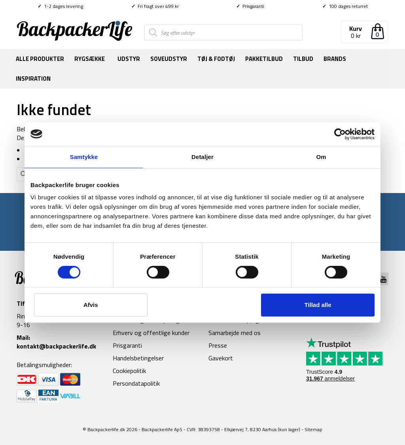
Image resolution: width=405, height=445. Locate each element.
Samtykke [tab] (84, 156)
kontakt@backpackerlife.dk (56, 346)
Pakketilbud (264, 58)
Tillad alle (317, 304)
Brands (335, 58)
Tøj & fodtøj (216, 58)
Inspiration (33, 78)
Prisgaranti (250, 6)
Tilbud (303, 58)
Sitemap (313, 429)
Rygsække (89, 58)
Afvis (90, 304)
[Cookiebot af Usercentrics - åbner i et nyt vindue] (340, 134)
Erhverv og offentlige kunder (151, 332)
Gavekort (220, 358)
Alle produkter (40, 58)
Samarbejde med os (234, 332)
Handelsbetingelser (138, 358)
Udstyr (128, 58)
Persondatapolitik (136, 383)
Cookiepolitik (129, 370)
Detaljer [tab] (202, 156)
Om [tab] (321, 156)
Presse (217, 345)
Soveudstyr (168, 58)
